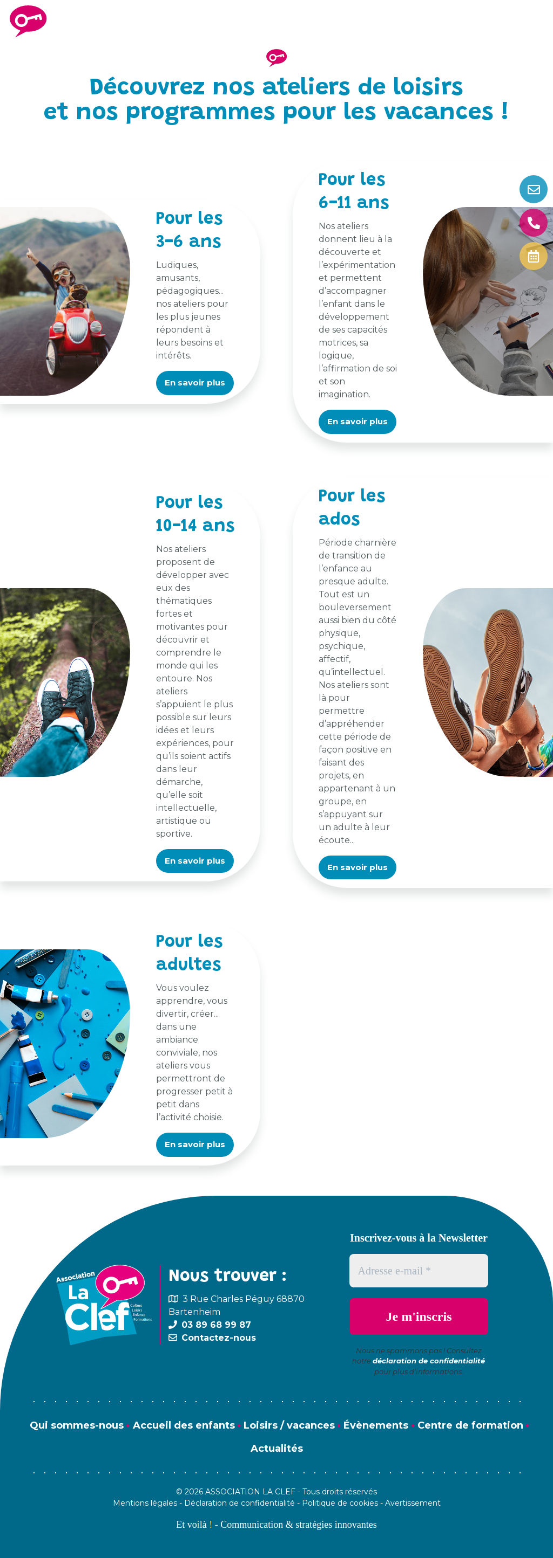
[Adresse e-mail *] (419, 1270)
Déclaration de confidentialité (239, 1503)
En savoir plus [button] (195, 382)
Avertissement (413, 1503)
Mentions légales (145, 1503)
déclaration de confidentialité (429, 1360)
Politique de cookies (340, 1503)
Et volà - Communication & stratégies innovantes (276, 1524)
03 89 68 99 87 (216, 1325)
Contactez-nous (218, 1338)
